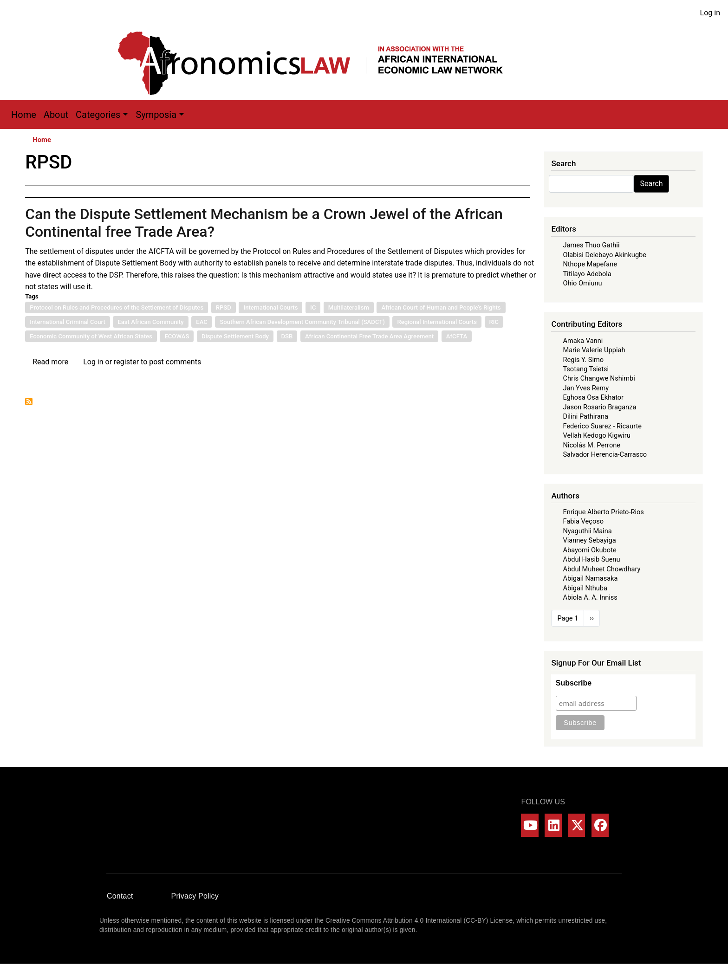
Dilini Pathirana (585, 416)
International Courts (270, 307)
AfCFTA (456, 336)
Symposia (156, 114)
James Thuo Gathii (591, 245)
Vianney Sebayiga (589, 540)
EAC (202, 321)
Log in (710, 12)
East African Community (150, 321)
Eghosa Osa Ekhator (593, 397)
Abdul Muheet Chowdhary (601, 569)
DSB (287, 336)
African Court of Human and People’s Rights (440, 307)
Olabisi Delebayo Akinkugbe (604, 255)
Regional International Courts (437, 321)
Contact (120, 896)
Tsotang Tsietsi (586, 369)
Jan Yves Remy (586, 388)
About (56, 114)
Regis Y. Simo (583, 360)
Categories (98, 114)
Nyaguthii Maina (587, 531)
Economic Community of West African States (91, 336)
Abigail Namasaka (590, 578)
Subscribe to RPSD (28, 401)
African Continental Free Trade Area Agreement (369, 336)
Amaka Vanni (583, 340)
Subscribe (574, 683)
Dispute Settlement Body (235, 336)
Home (23, 114)
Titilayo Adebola (587, 274)
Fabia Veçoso (583, 521)
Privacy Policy (195, 896)
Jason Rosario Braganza (599, 407)
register (126, 361)
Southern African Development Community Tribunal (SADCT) (302, 321)
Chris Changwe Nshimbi (599, 378)
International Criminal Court (67, 321)
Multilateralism (348, 307)
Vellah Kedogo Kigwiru (596, 435)
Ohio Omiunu (582, 283)
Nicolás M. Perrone (591, 445)
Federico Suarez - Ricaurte (602, 426)
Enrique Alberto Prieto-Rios (603, 512)
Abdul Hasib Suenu (591, 559)
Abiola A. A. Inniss (590, 597)
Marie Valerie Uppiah (594, 350)
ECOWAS (176, 336)
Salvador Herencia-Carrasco (605, 454)
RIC (494, 321)
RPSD (223, 307)
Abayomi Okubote (589, 550)
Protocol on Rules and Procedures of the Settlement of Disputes (116, 307)
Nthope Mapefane (590, 264)
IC (313, 307)
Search (651, 183)
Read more (50, 361)
